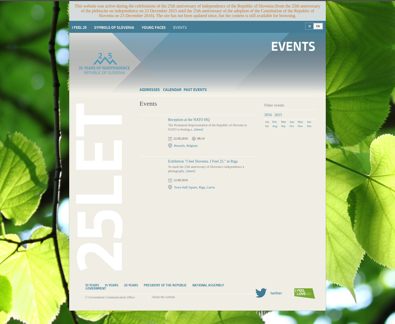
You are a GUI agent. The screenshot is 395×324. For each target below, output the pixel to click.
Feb (274, 121)
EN (318, 26)
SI (309, 26)
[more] (198, 129)
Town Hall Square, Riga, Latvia (194, 187)
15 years (111, 285)
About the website (163, 297)
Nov (300, 126)
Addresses (150, 90)
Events (180, 27)
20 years (131, 285)
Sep (283, 126)
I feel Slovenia (304, 293)
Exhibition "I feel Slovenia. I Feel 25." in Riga (203, 161)
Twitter (268, 293)
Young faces (154, 27)
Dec (309, 126)
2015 (278, 115)
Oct (292, 126)
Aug (274, 126)
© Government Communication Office (110, 297)
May (300, 121)
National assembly (208, 285)
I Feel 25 (79, 27)
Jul (267, 126)
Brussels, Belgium (186, 146)
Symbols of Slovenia (114, 27)
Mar (283, 121)
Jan (267, 121)
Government (96, 288)
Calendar (172, 90)
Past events (195, 90)
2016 (268, 115)
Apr (292, 121)
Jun (309, 121)
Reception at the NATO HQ (189, 120)
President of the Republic (165, 285)
